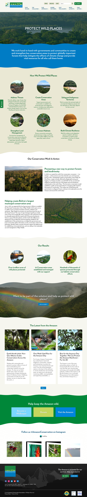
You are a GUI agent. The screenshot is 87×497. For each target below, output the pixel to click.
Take (79, 8)
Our (44, 8)
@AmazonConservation (42, 431)
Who (27, 8)
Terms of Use (15, 494)
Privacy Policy (8, 494)
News (72, 8)
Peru (46, 3)
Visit (57, 3)
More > (43, 388)
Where (53, 8)
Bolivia (52, 3)
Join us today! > (43, 304)
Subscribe (74, 476)
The (35, 8)
